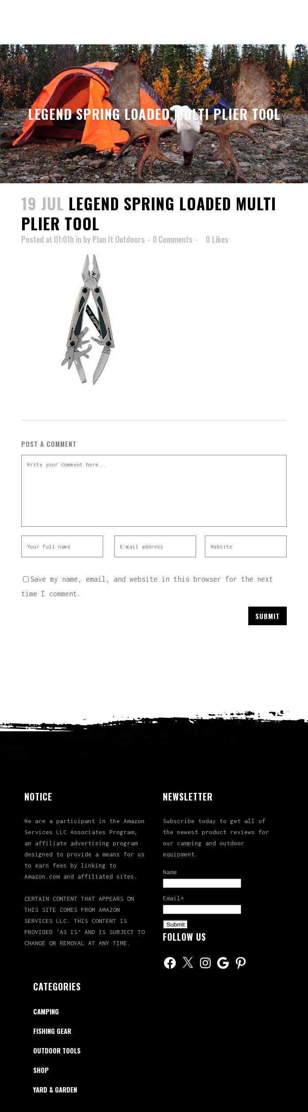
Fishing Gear (52, 1031)
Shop (41, 1070)
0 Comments (172, 239)
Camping (46, 1011)
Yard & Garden (55, 1089)
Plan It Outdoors (118, 239)
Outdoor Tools (57, 1050)
